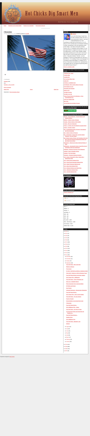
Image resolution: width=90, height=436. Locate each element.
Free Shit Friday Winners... (72, 315)
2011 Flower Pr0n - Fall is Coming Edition (75, 294)
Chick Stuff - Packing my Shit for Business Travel (76, 273)
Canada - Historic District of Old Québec (72, 121)
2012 (66, 252)
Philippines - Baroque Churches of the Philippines (74, 149)
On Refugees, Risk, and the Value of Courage (73, 84)
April (67, 335)
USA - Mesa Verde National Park (71, 166)
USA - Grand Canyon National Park (71, 160)
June (67, 330)
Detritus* (68, 323)
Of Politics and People (71, 286)
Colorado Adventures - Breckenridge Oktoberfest (76, 290)
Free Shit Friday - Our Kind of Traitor (74, 309)
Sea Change (69, 288)
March (67, 337)
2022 (66, 231)
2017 (66, 242)
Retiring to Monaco (70, 266)
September (68, 262)
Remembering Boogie (40, 25)
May (67, 333)
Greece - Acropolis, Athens (69, 127)
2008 (66, 348)
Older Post (56, 89)
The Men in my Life (68, 94)
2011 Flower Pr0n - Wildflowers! (73, 277)
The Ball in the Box (68, 92)
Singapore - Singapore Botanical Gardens (72, 155)
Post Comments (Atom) (15, 92)
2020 (66, 235)
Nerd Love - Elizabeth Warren (72, 281)
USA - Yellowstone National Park (71, 169)
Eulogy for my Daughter (29, 25)
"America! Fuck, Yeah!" (68, 73)
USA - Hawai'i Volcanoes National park (72, 164)
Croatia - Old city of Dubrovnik (70, 123)
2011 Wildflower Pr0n (70, 319)
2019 (66, 237)
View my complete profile (69, 66)
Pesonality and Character (69, 88)
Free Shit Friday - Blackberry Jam (73, 321)
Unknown (6, 81)
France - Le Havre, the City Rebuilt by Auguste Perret (75, 125)
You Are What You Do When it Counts (72, 103)
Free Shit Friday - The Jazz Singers (73, 296)
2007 (66, 350)
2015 (66, 246)
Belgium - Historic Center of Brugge (71, 120)
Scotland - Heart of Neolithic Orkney (71, 151)
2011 (66, 254)
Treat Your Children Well (69, 99)
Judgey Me (66, 80)
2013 (66, 250)
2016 (66, 244)
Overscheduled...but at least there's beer (74, 301)
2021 (66, 233)
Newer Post (6, 89)
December (68, 256)
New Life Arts (12, 356)
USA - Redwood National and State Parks (72, 168)
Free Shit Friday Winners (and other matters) (75, 275)
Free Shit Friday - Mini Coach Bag (73, 264)
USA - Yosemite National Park (70, 171)
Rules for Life (66, 90)
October (68, 260)
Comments (67, 200)
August (67, 326)
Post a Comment (7, 87)
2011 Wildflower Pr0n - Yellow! (72, 307)
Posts (66, 198)
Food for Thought (69, 298)
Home (5, 25)
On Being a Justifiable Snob (70, 82)
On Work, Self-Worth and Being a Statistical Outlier (77, 271)
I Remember (8, 32)
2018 (66, 239)
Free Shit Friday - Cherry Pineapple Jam (74, 279)
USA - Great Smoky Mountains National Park (73, 162)
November (68, 258)
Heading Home (69, 317)
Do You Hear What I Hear (69, 79)
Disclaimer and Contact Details (14, 25)
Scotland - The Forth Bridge (69, 153)
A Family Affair (67, 75)
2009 (66, 346)
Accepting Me (67, 77)
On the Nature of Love (68, 86)
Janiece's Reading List (68, 192)
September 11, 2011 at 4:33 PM (9, 84)
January (68, 341)
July (67, 328)
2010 (66, 344)
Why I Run (66, 101)
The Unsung (68, 268)
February (68, 339)
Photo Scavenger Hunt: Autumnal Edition (74, 283)
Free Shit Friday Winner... (71, 292)
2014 (66, 248)
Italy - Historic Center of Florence (71, 132)
